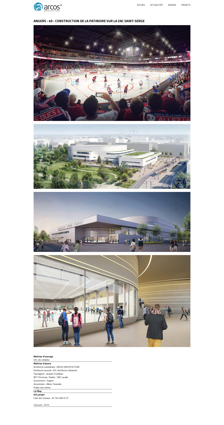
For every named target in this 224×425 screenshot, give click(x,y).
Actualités (156, 5)
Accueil (141, 5)
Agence (172, 5)
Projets (185, 5)
